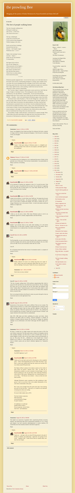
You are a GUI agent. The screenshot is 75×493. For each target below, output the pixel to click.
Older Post (45, 486)
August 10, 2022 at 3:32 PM (21, 281)
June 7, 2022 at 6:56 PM (25, 269)
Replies (13, 140)
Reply (11, 136)
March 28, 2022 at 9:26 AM (30, 259)
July (57, 183)
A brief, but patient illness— (61, 241)
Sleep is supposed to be (60, 203)
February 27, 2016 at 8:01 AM (31, 171)
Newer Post (9, 486)
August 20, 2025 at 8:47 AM (30, 433)
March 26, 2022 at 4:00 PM (21, 235)
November (58, 174)
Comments (57, 309)
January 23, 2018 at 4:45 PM (26, 182)
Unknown (12, 157)
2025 (55, 138)
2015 (55, 161)
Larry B (12, 235)
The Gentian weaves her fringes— (60, 244)
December (58, 172)
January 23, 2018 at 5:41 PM (26, 196)
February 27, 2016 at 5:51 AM (22, 157)
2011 (55, 170)
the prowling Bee (19, 7)
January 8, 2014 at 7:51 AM (30, 142)
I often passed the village (61, 187)
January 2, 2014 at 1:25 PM (22, 129)
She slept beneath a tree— (61, 261)
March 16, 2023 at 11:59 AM (26, 350)
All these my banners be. (61, 223)
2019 (55, 152)
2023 (55, 143)
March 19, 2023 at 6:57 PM (30, 358)
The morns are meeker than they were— (61, 213)
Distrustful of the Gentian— (61, 231)
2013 (55, 165)
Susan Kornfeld (18, 142)
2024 (55, 141)
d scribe (57, 277)
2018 (55, 154)
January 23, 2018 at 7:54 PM (26, 222)
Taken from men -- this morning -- (60, 206)
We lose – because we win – (61, 225)
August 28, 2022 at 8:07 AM (21, 303)
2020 (55, 150)
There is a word (58, 185)
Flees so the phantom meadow (60, 228)
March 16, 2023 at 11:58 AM (22, 329)
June (57, 268)
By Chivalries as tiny (60, 199)
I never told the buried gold (61, 197)
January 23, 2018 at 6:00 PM (26, 211)
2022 (55, 145)
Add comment (10, 448)
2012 (55, 168)
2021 (55, 147)
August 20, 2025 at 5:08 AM (22, 417)
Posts (55, 306)
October (58, 176)
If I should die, (58, 201)
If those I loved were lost (61, 247)
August (57, 181)
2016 (55, 159)
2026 (55, 136)
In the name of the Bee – (60, 239)
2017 (55, 156)
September (58, 179)
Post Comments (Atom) (18, 488)
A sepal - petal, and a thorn (61, 233)
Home (27, 486)
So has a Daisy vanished (60, 249)
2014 (55, 163)
